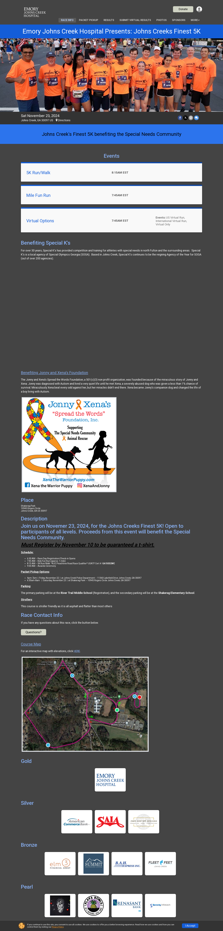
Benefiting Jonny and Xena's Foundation (54, 373)
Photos (161, 20)
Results (109, 20)
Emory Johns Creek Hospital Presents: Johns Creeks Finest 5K (112, 31)
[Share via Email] (191, 117)
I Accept (190, 925)
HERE (77, 651)
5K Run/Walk (38, 172)
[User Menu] (199, 9)
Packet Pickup (88, 20)
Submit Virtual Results (135, 20)
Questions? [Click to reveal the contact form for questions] (34, 632)
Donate (183, 9)
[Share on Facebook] (180, 117)
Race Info (67, 20)
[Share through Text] (196, 117)
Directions (64, 120)
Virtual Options (40, 220)
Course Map (31, 644)
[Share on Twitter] (185, 117)
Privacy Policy (57, 927)
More (194, 20)
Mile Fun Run (38, 195)
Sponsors (178, 20)
